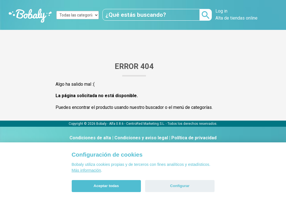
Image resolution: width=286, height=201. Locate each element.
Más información (86, 170)
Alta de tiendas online (236, 18)
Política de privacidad (194, 137)
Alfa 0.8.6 (116, 124)
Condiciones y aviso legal (141, 137)
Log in (221, 11)
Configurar (179, 186)
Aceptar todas (106, 186)
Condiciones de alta (90, 137)
